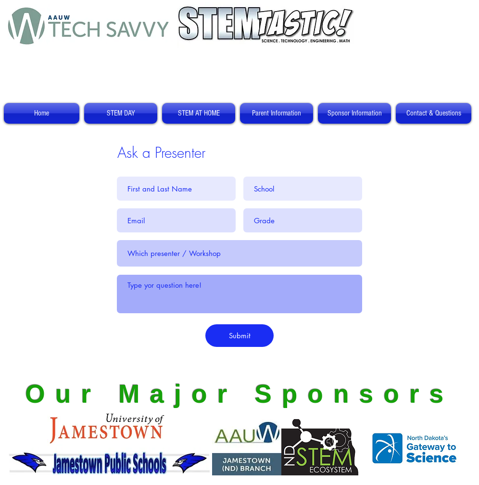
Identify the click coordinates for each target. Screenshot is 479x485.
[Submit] (239, 335)
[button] (121, 113)
